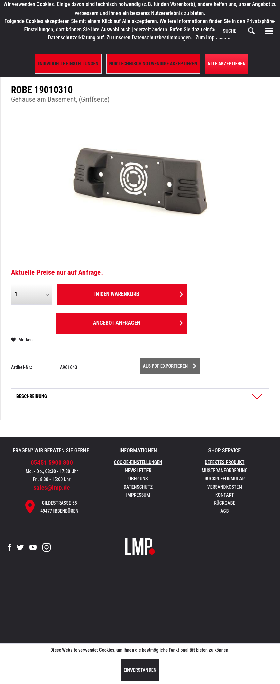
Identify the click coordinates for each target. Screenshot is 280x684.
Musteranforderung (225, 470)
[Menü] (270, 31)
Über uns (138, 478)
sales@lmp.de (51, 487)
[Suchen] (251, 31)
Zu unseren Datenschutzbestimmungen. (149, 37)
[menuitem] (270, 31)
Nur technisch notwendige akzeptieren (153, 63)
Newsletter (138, 470)
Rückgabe (224, 503)
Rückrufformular (225, 478)
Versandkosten (224, 487)
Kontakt (224, 495)
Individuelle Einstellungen (68, 63)
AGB (224, 511)
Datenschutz (138, 487)
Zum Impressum (213, 37)
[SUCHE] (239, 31)
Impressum (138, 495)
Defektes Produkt (224, 462)
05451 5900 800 (52, 462)
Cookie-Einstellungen (138, 462)
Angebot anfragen (138, 322)
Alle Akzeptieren (226, 63)
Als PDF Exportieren (169, 365)
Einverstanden (140, 670)
